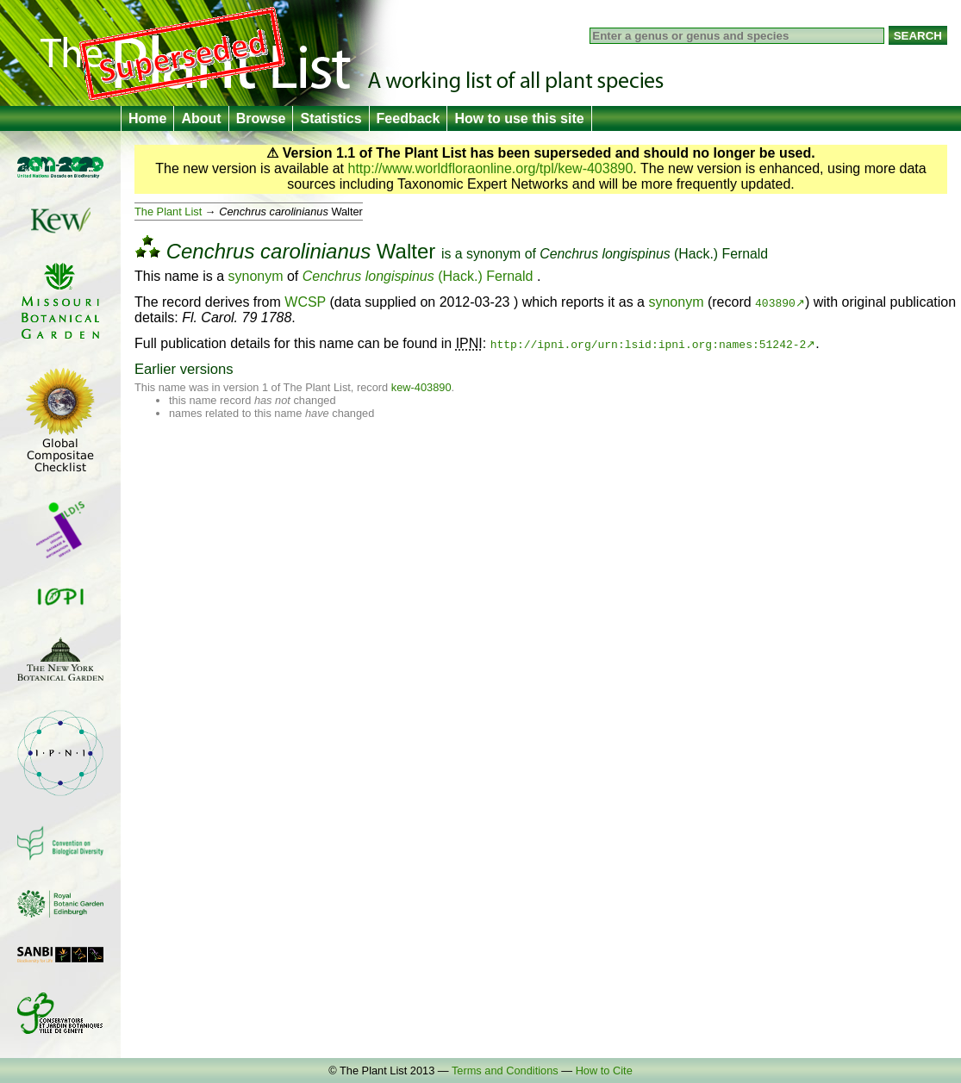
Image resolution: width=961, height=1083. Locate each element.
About (201, 118)
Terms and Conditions (505, 1070)
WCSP (305, 302)
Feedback (408, 118)
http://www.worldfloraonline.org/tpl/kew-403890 (490, 168)
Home (147, 118)
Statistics (330, 118)
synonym (493, 253)
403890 (775, 302)
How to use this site (518, 118)
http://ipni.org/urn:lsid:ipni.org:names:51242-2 (648, 344)
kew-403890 (421, 387)
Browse (261, 118)
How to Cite (604, 1070)
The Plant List (168, 211)
